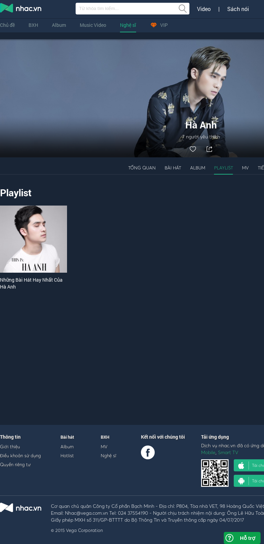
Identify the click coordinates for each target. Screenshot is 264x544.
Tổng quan (142, 167)
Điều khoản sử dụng (20, 455)
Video (204, 9)
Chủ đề (7, 25)
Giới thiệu (10, 446)
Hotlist (67, 455)
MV (245, 167)
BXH (33, 25)
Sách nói (238, 9)
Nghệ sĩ (128, 25)
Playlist (223, 167)
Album (59, 25)
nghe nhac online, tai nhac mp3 (21, 9)
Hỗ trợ (247, 538)
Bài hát (173, 167)
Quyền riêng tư (15, 464)
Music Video (93, 25)
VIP (159, 25)
